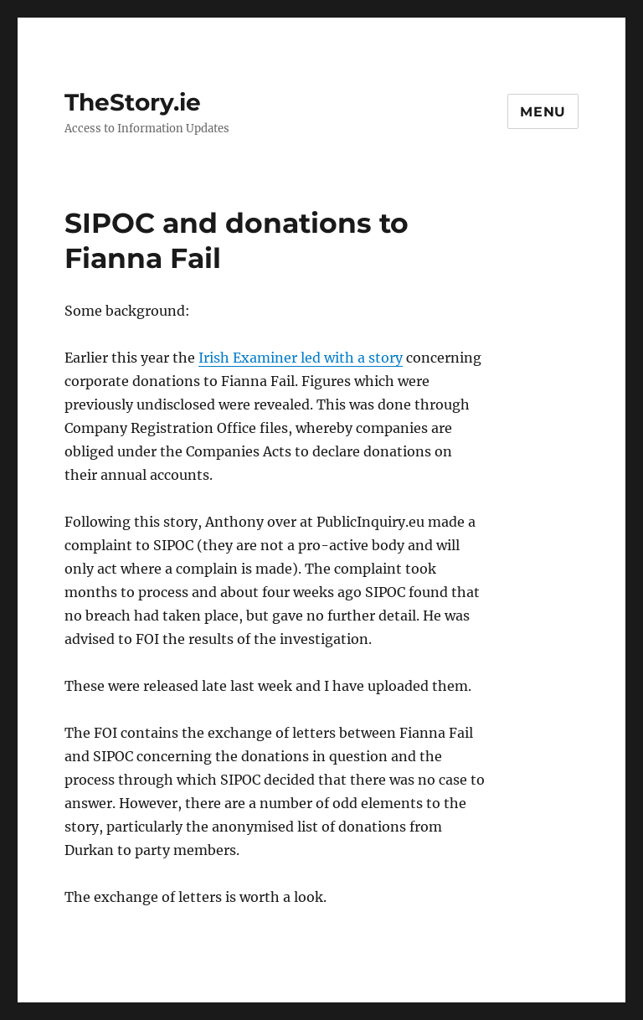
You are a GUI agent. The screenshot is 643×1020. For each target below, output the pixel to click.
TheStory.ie (132, 102)
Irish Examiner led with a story (300, 357)
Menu (543, 112)
